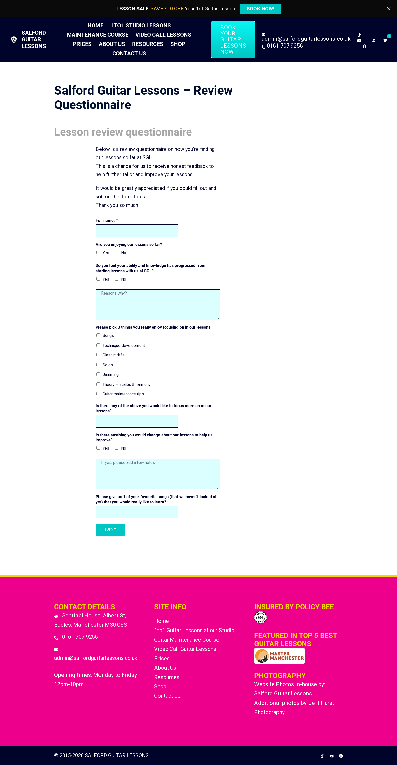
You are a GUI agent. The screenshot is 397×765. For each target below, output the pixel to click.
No (123, 252)
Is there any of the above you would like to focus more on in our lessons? (153, 408)
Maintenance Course (97, 35)
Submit (110, 529)
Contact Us (129, 53)
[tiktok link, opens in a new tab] (359, 34)
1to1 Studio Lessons (140, 25)
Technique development (124, 345)
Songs (108, 335)
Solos (108, 365)
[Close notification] (389, 9)
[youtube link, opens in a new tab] (359, 39)
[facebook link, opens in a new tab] (364, 45)
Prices (82, 44)
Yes (106, 252)
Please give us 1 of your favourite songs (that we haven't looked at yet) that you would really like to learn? (156, 499)
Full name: (107, 220)
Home (95, 25)
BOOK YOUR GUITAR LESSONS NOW (233, 39)
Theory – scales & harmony (127, 384)
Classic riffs (113, 355)
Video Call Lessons (163, 35)
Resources (147, 44)
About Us (112, 44)
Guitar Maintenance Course (189, 640)
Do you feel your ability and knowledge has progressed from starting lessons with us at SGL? (150, 268)
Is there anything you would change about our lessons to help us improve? (154, 438)
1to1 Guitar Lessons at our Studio (197, 630)
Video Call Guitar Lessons (187, 649)
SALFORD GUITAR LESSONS (34, 39)
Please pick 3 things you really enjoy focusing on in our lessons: (154, 327)
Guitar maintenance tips (123, 394)
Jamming (111, 374)
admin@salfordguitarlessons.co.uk (98, 658)
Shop (177, 44)
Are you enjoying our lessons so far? (129, 244)
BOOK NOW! (260, 9)
